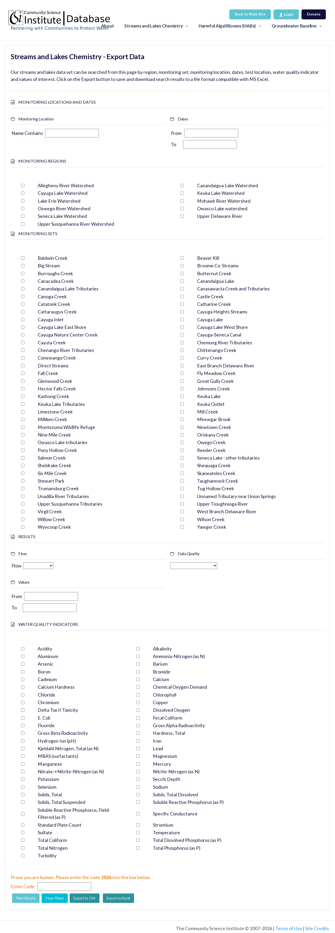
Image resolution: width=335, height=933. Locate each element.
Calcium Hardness (56, 687)
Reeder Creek (211, 450)
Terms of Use (288, 928)
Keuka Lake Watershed (220, 193)
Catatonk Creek (54, 304)
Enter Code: (23, 886)
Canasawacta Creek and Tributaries (233, 288)
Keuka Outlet (211, 404)
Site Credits (317, 928)
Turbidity (47, 855)
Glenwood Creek (55, 381)
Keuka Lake (209, 396)
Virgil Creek (50, 511)
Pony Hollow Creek (57, 450)
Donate (313, 14)
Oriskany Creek (213, 435)
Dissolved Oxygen (171, 710)
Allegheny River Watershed (66, 185)
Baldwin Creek (53, 258)
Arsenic (45, 664)
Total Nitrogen (53, 848)
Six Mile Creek (52, 473)
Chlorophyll (164, 695)
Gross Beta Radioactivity (63, 733)
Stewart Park (51, 481)
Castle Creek (210, 296)
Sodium (160, 787)
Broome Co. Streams (218, 265)
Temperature (166, 832)
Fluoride (46, 725)
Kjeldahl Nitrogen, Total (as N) (68, 748)
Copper (160, 702)
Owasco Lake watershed (222, 208)
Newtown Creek (214, 427)
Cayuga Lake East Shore (62, 327)
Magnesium (165, 756)
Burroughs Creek (55, 273)
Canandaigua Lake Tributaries (68, 288)
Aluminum (48, 656)
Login (286, 14)
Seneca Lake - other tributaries (228, 458)
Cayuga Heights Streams (222, 311)
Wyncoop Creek (54, 527)
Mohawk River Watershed (223, 201)
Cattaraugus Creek (57, 311)
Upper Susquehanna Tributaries (70, 504)
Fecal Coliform (167, 718)
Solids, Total (50, 794)
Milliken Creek (52, 419)
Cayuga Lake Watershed (62, 193)
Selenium (47, 787)
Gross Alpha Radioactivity (179, 725)
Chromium (48, 702)
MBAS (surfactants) (58, 756)
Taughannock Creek (217, 481)
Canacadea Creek (56, 281)
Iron (157, 741)
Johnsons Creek (213, 388)
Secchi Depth (166, 779)
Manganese (50, 764)
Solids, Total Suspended (61, 802)
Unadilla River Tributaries (63, 496)
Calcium (161, 679)
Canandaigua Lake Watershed (227, 185)
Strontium (163, 825)
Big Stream (49, 265)
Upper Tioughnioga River (222, 504)
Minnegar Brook (214, 419)
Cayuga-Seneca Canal (219, 335)
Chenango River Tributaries (66, 350)
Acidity (45, 649)
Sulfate (45, 832)
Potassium (48, 779)
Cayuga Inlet (51, 319)
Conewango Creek (57, 358)
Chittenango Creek (216, 350)
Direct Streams (53, 365)
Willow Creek (51, 519)
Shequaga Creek (214, 465)
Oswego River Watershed (64, 208)
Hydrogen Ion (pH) (57, 741)
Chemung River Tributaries (224, 342)
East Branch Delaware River (225, 365)
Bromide (161, 672)
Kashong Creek (53, 396)
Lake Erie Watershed (59, 201)
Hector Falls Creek (57, 388)
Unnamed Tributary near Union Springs (236, 496)
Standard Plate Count (59, 825)
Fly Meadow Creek (216, 373)
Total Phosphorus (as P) (176, 848)
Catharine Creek (214, 304)
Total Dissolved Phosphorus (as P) (187, 840)
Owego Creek (211, 442)
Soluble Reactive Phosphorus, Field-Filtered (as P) (74, 813)
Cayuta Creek (52, 342)
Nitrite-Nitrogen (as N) (176, 771)
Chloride (46, 695)
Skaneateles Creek (216, 473)
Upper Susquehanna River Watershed (76, 224)
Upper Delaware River (219, 216)
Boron (44, 672)
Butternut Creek (214, 273)
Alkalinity (162, 649)
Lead (158, 748)
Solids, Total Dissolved (175, 794)
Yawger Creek (211, 527)
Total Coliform (52, 840)
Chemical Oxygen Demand (180, 687)
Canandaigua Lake (215, 281)
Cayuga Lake (210, 319)
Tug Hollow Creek (215, 488)
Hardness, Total (169, 733)
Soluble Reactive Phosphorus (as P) (188, 802)
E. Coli (44, 718)
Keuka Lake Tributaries (61, 404)
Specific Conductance (175, 813)
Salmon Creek (52, 458)
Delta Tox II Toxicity (58, 710)
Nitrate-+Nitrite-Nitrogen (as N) (71, 771)
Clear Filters (55, 898)
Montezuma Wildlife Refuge (66, 427)
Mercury (162, 764)
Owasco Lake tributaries (62, 442)
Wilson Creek (211, 519)
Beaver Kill (208, 258)
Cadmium (47, 679)
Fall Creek (48, 373)
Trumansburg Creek (58, 488)
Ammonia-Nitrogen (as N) (179, 656)
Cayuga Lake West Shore (222, 327)
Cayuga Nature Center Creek (68, 335)
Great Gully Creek (215, 381)
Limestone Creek (55, 412)
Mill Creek (207, 412)
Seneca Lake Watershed (62, 216)
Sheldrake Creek (54, 465)
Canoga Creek (52, 296)
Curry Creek (209, 358)
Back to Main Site (250, 14)
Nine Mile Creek (54, 435)
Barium (160, 664)
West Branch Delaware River (226, 511)
